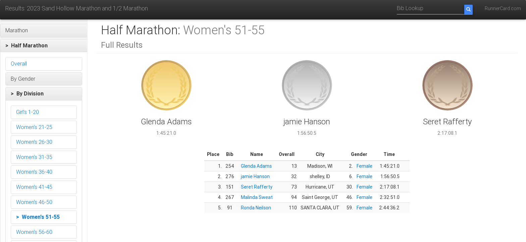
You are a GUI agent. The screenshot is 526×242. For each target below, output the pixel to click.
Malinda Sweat (257, 197)
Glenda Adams (256, 166)
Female (364, 166)
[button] (43, 30)
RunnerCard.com (503, 8)
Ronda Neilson (256, 208)
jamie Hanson (255, 176)
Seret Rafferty (256, 187)
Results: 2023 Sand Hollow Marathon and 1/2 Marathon (76, 8)
